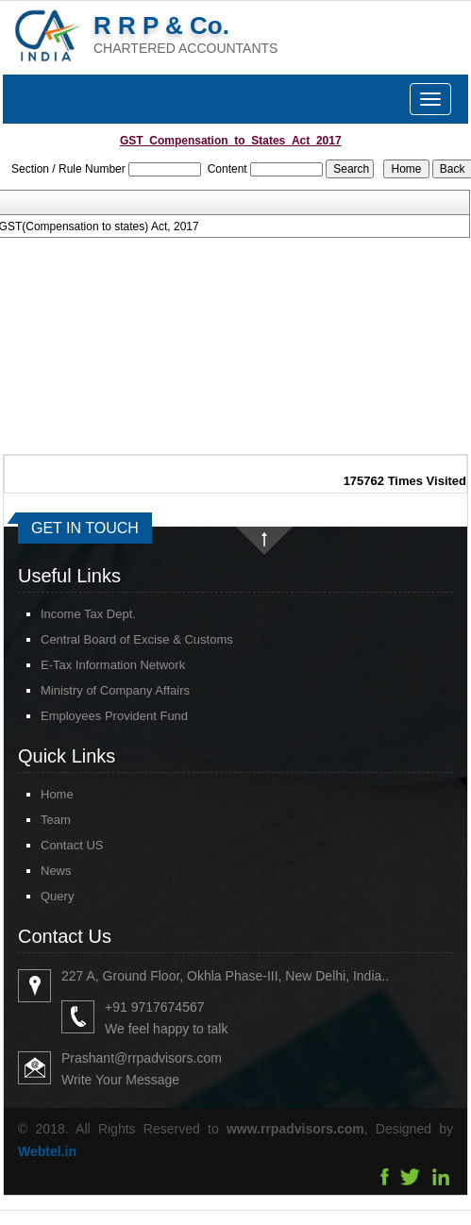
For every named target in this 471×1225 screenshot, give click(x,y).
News (39, 871)
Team (39, 820)
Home (40, 794)
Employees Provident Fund (114, 716)
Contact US (55, 845)
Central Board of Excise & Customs (137, 639)
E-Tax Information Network (113, 665)
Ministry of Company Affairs (115, 690)
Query (40, 896)
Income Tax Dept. (88, 614)
